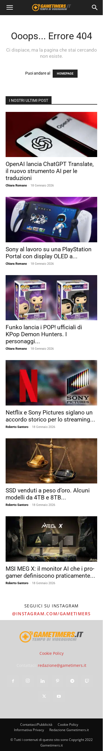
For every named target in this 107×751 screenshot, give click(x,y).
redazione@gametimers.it (62, 665)
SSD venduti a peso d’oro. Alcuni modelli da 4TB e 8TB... (48, 494)
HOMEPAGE (65, 73)
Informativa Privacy (29, 729)
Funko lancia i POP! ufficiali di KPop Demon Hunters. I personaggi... (44, 334)
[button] (9, 7)
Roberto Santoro (17, 427)
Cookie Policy (51, 653)
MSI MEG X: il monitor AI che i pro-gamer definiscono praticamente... (50, 572)
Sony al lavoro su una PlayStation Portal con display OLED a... (49, 253)
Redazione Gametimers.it (69, 729)
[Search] (95, 7)
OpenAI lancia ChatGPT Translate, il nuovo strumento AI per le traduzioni (50, 171)
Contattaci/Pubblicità (36, 724)
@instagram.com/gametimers (51, 613)
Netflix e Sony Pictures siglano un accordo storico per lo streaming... (50, 416)
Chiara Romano (16, 185)
